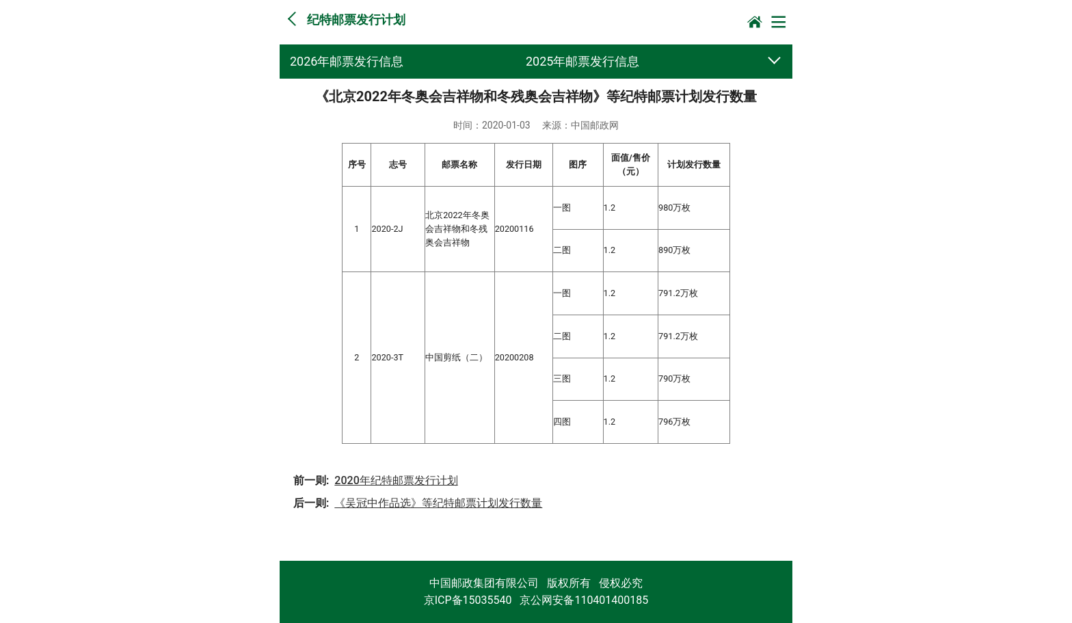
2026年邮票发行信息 (346, 61)
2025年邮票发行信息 (582, 61)
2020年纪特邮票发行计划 (395, 480)
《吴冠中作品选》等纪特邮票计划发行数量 (438, 502)
